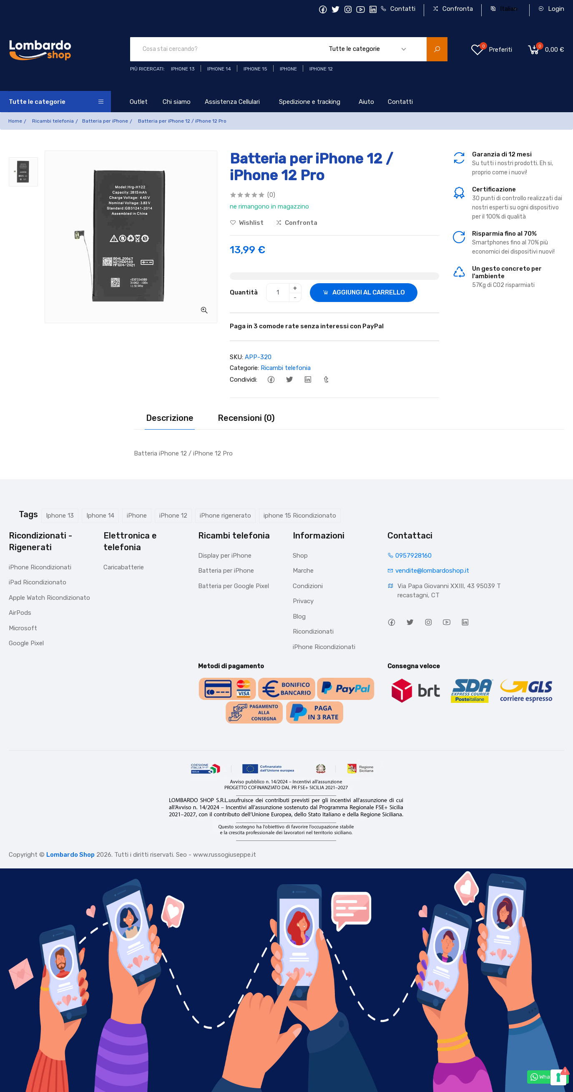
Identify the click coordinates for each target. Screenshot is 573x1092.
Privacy (303, 601)
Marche (303, 570)
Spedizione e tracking (309, 102)
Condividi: (243, 379)
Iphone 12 (321, 69)
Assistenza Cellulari (232, 102)
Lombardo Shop (70, 854)
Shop (300, 555)
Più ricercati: (147, 69)
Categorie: (244, 368)
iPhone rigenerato (225, 515)
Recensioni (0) (246, 418)
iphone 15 (255, 69)
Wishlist (247, 222)
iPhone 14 (219, 69)
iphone (288, 69)
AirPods (20, 612)
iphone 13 (183, 69)
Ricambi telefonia (53, 121)
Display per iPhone (224, 555)
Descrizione (170, 418)
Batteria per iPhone (105, 121)
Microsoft (23, 628)
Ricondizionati (313, 631)
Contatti (397, 9)
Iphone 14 (100, 515)
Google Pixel (26, 643)
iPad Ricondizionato (37, 582)
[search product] (437, 49)
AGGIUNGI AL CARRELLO (363, 292)
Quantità (244, 292)
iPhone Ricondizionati (40, 567)
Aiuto (366, 102)
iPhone (137, 515)
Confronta (452, 9)
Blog (299, 616)
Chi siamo (177, 102)
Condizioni (308, 586)
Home (15, 121)
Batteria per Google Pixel (233, 586)
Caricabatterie (123, 567)
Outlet (139, 102)
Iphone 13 (60, 515)
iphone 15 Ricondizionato (300, 515)
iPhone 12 (173, 515)
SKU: (236, 357)
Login (551, 9)
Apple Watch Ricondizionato (49, 597)
